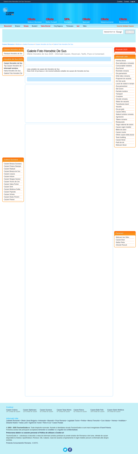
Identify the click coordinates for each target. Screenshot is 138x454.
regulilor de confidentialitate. (68, 430)
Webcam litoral (121, 145)
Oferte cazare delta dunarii (125, 135)
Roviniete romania (122, 71)
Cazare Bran (120, 240)
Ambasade (42, 421)
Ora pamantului (121, 73)
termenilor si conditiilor (46, 430)
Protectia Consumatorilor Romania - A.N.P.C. (22, 443)
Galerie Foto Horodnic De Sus (13, 73)
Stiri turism (119, 89)
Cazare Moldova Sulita (12, 189)
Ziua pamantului (121, 86)
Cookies (120, 1)
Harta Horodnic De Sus (12, 71)
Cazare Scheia (9, 194)
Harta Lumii (23, 423)
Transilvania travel (122, 104)
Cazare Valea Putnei (11, 184)
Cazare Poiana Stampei (12, 166)
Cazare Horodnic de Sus (13, 63)
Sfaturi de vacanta (122, 102)
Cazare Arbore (9, 176)
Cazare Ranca (79, 410)
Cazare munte (121, 132)
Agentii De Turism (35, 423)
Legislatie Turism (74, 421)
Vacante (119, 107)
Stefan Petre (120, 242)
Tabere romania (121, 119)
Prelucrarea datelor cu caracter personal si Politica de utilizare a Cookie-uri (35, 433)
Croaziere (119, 96)
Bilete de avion (121, 130)
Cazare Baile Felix (97, 410)
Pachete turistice (122, 91)
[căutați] (112, 32)
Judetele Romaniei (13, 421)
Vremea (114, 421)
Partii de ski (120, 142)
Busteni (34, 26)
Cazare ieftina (121, 112)
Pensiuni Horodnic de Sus (13, 53)
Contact (126, 1)
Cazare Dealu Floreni (11, 197)
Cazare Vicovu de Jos (12, 182)
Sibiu (85, 26)
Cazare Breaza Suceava (12, 164)
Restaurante (120, 122)
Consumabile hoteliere (124, 66)
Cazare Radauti (9, 169)
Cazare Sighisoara (29, 410)
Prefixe (83, 421)
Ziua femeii (120, 68)
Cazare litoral (120, 140)
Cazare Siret (8, 187)
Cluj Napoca (58, 26)
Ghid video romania (123, 76)
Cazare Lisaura (9, 174)
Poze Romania (60, 421)
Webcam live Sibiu (122, 237)
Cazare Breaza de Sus (12, 171)
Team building (121, 137)
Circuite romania (121, 99)
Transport (119, 94)
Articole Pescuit (121, 245)
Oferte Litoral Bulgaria (29, 421)
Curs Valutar (105, 421)
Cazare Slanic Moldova (115, 410)
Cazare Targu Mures (64, 410)
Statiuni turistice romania (124, 114)
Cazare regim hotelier (123, 127)
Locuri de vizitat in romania (125, 84)
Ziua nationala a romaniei (125, 63)
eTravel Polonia (105, 428)
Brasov (17, 26)
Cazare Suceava (46, 410)
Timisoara (69, 26)
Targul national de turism (124, 125)
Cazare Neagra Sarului (12, 179)
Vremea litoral (121, 61)
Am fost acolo (121, 81)
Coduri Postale (57, 423)
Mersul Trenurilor (94, 421)
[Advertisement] (87, 10)
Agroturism (120, 117)
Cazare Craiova (11, 410)
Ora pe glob (120, 109)
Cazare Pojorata (10, 192)
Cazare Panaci (9, 199)
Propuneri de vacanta (123, 79)
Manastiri (50, 421)
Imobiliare (122, 421)
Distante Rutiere (12, 423)
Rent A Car (47, 423)
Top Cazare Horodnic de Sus (13, 66)
